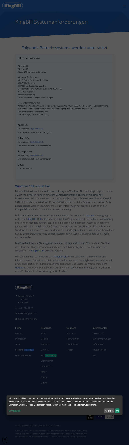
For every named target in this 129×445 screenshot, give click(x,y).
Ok (117, 411)
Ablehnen (109, 411)
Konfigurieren (14, 411)
